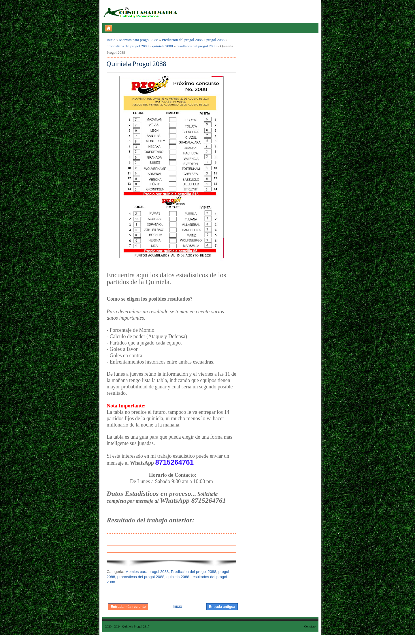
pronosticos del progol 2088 (128, 46)
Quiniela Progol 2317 (136, 626)
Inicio (111, 40)
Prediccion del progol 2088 (182, 40)
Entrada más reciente (128, 607)
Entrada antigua (222, 607)
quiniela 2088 (162, 46)
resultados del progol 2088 (196, 46)
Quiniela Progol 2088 (136, 64)
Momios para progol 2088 (138, 40)
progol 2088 (215, 40)
